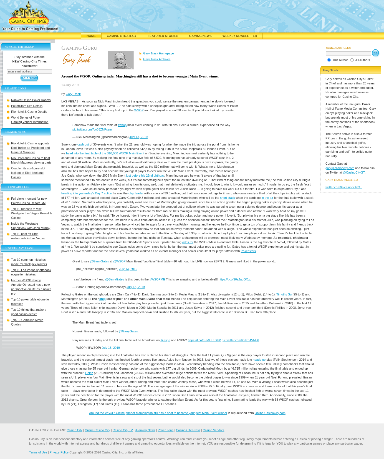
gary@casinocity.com (339, 168)
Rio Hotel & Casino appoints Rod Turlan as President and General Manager (30, 148)
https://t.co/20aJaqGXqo (235, 279)
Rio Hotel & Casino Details (29, 111)
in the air (267, 197)
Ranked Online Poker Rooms (30, 100)
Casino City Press (188, 430)
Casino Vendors (213, 430)
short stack (227, 197)
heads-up (259, 359)
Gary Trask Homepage (158, 53)
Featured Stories (163, 35)
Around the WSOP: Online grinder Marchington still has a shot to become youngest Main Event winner (158, 413)
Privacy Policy (59, 452)
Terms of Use (38, 452)
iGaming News (145, 430)
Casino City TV (123, 430)
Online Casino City (97, 430)
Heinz (89, 373)
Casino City (74, 430)
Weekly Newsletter (240, 35)
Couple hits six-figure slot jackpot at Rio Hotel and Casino (28, 173)
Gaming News (200, 35)
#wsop (122, 125)
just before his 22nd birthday (145, 175)
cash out (83, 144)
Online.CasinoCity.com (270, 413)
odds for (187, 242)
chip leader (135, 193)
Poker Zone (165, 430)
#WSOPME (157, 279)
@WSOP (119, 261)
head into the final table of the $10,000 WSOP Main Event (105, 153)
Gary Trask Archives (156, 59)
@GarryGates (99, 261)
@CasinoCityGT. (354, 172)
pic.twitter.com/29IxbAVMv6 (240, 340)
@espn (165, 340)
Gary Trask (73, 94)
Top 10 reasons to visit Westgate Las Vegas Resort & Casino (31, 213)
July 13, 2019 (139, 137)
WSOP (138, 110)
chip (102, 298)
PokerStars (248, 251)
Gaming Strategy (122, 35)
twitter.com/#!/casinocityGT (343, 187)
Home (91, 35)
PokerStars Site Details (26, 105)
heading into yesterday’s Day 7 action (86, 193)
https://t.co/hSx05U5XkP (204, 340)
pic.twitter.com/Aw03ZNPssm (92, 129)
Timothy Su (284, 294)
